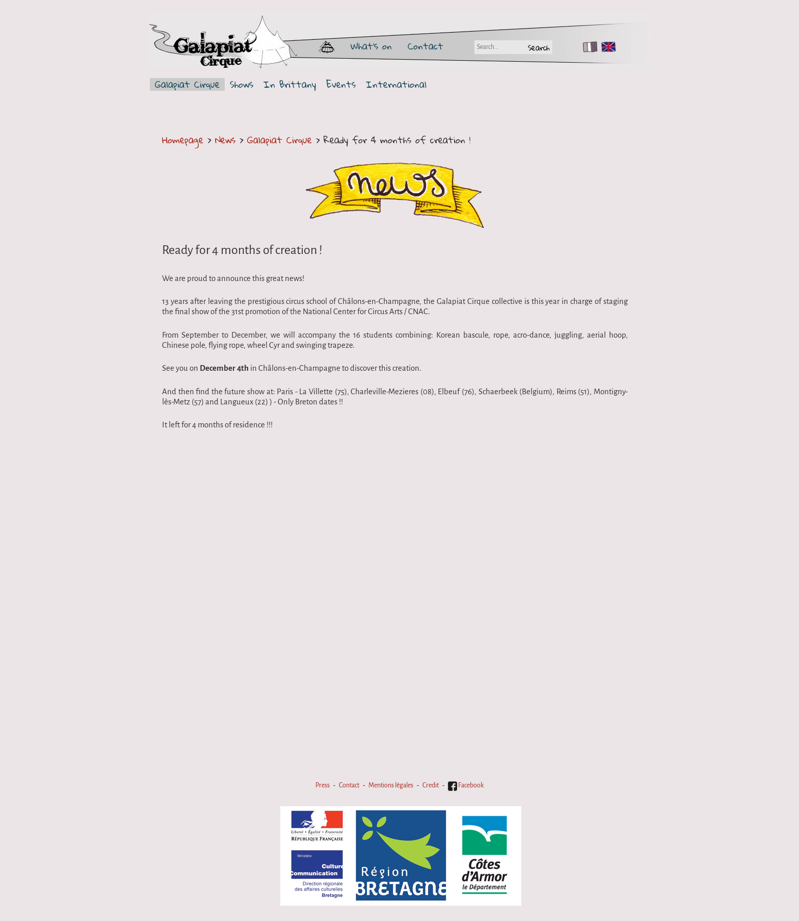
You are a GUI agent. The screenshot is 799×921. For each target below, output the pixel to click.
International (396, 84)
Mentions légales (390, 785)
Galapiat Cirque (187, 84)
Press (322, 785)
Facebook (466, 785)
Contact (425, 46)
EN (606, 47)
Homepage (182, 139)
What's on (371, 46)
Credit (430, 785)
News (225, 139)
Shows (241, 84)
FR (587, 47)
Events (341, 84)
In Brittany (289, 84)
